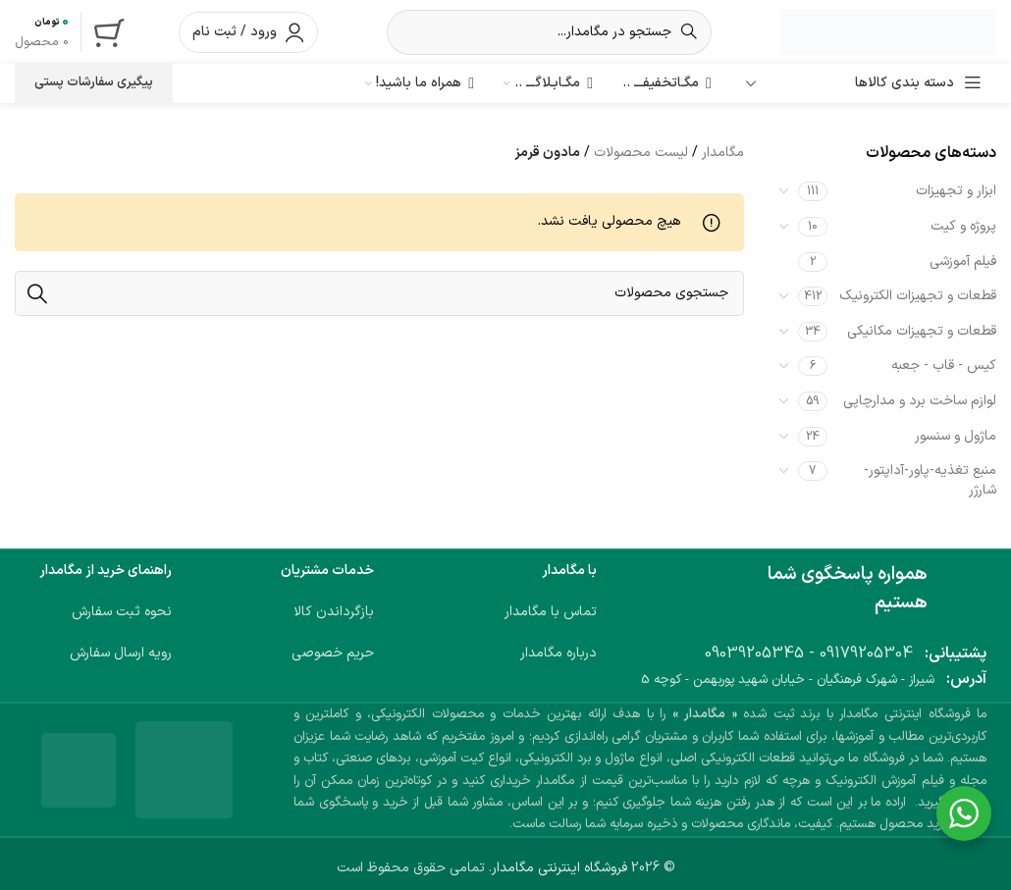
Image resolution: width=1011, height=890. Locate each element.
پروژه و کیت (963, 226)
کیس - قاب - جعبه (943, 365)
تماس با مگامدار (551, 612)
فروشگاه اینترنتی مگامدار (559, 868)
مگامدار (723, 152)
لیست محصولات (641, 152)
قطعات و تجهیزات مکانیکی (921, 331)
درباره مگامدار (558, 653)
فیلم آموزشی (963, 261)
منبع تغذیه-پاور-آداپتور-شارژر (930, 480)
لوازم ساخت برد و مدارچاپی (919, 401)
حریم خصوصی (333, 653)
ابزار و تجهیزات (956, 191)
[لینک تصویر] (184, 769)
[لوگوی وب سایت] (888, 31)
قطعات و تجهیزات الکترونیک (917, 296)
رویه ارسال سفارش (121, 653)
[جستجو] (549, 32)
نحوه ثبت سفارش (122, 612)
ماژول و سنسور (955, 436)
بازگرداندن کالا (333, 612)
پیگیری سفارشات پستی (93, 82)
